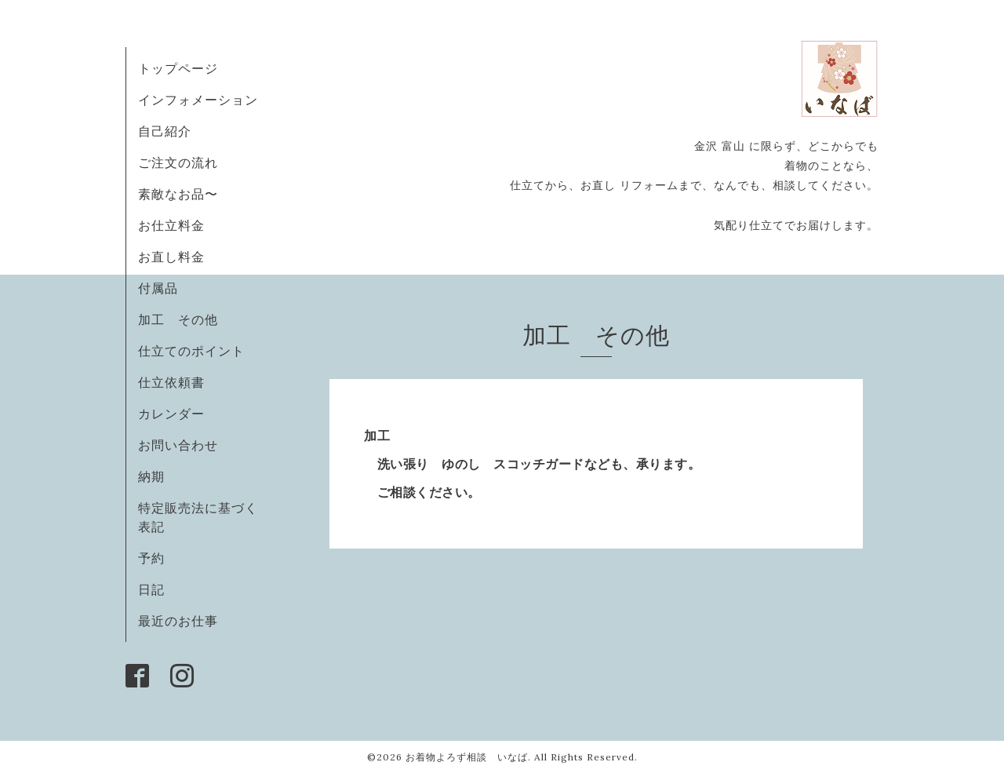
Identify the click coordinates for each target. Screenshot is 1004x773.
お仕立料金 (171, 225)
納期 (151, 476)
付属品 (158, 288)
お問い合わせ (178, 445)
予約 (151, 558)
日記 (151, 589)
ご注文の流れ (178, 162)
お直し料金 (171, 256)
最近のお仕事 (184, 621)
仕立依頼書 (171, 382)
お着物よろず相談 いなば (467, 757)
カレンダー (171, 413)
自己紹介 (164, 131)
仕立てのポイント (191, 351)
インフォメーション (198, 100)
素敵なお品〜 (178, 194)
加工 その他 (178, 319)
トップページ (178, 68)
